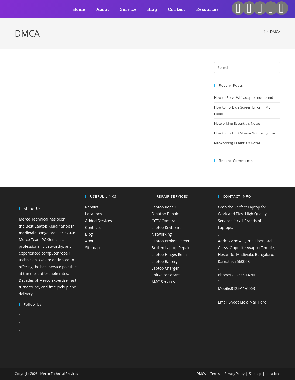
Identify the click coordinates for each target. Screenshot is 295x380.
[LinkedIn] (19, 339)
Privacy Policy (234, 373)
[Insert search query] (247, 67)
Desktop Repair (165, 213)
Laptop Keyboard (167, 227)
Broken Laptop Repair (171, 247)
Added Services (98, 220)
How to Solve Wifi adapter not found (243, 97)
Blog (152, 9)
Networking (162, 234)
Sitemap (92, 247)
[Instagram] (19, 331)
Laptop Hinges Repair (170, 254)
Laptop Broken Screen (171, 240)
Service (128, 9)
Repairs (91, 207)
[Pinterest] (19, 347)
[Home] (264, 31)
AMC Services (163, 281)
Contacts (93, 227)
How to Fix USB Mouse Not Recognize (244, 133)
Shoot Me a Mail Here (247, 302)
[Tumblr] (19, 355)
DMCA (275, 31)
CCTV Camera (163, 220)
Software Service (166, 274)
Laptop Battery (165, 261)
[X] (19, 315)
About (102, 9)
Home (78, 9)
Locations (93, 213)
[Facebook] (19, 323)
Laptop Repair (164, 207)
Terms (215, 373)
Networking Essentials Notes (237, 123)
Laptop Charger (165, 268)
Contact (176, 9)
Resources (207, 9)
